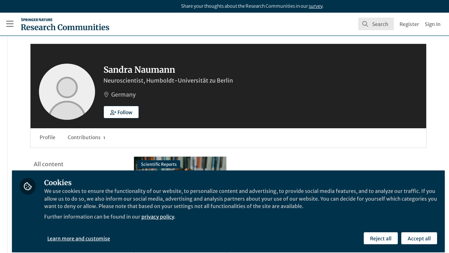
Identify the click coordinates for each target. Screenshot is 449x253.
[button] (203, 112)
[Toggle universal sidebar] (10, 24)
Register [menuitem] (409, 24)
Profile (130, 137)
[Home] (65, 23)
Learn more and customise (161, 234)
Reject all (379, 234)
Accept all (418, 234)
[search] (376, 24)
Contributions (168, 137)
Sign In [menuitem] (433, 24)
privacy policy (252, 220)
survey (315, 6)
